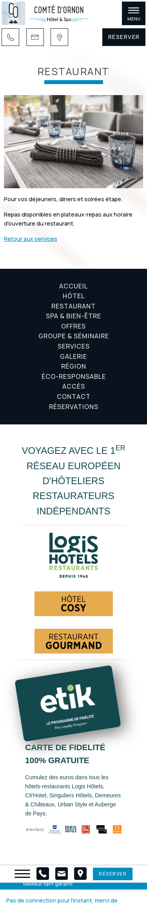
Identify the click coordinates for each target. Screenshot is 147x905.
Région (73, 366)
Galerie (73, 356)
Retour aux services (30, 238)
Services (74, 346)
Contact (74, 396)
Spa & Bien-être (73, 316)
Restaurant (73, 306)
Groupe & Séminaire (73, 336)
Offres (73, 326)
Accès (73, 386)
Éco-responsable (74, 376)
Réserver (124, 36)
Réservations (73, 406)
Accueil (73, 286)
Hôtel (74, 296)
